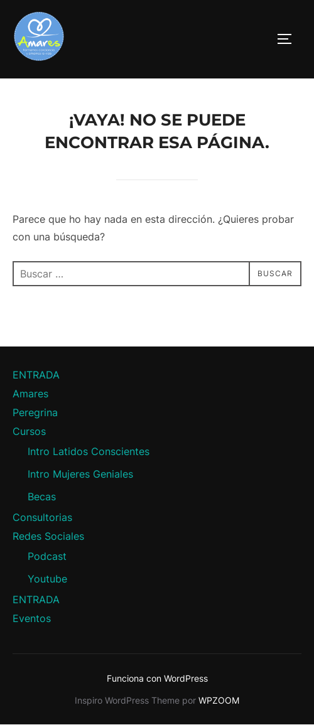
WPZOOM (218, 700)
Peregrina (35, 412)
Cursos (29, 431)
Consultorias (42, 517)
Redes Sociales (48, 536)
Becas (42, 496)
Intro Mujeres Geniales (80, 474)
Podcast (47, 556)
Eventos (32, 618)
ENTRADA (36, 374)
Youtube (47, 578)
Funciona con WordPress (157, 678)
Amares (30, 393)
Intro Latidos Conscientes (88, 451)
